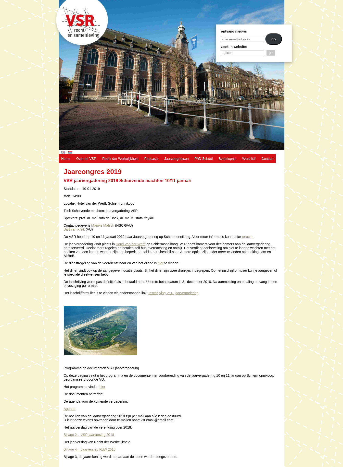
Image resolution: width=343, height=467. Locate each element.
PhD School (204, 159)
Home (65, 159)
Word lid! (249, 159)
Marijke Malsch (102, 225)
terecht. (248, 237)
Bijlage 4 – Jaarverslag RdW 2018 (90, 449)
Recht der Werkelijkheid (120, 159)
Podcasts (151, 159)
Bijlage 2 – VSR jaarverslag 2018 (89, 435)
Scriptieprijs (227, 159)
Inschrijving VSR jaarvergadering (174, 293)
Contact (267, 159)
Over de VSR (86, 159)
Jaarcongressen (176, 159)
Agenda (70, 409)
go (273, 39)
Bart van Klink (74, 229)
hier (160, 263)
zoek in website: (234, 47)
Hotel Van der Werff (130, 244)
